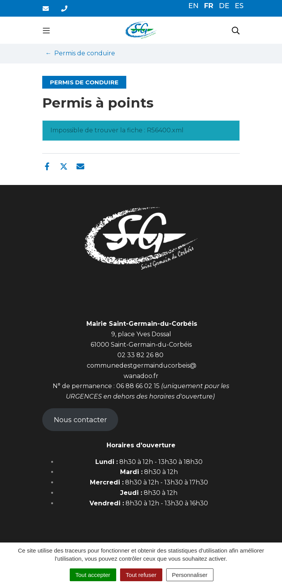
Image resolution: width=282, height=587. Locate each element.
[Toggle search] (236, 30)
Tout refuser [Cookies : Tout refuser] (141, 575)
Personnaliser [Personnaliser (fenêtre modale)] (190, 575)
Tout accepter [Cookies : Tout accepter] (93, 575)
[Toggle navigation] (46, 30)
